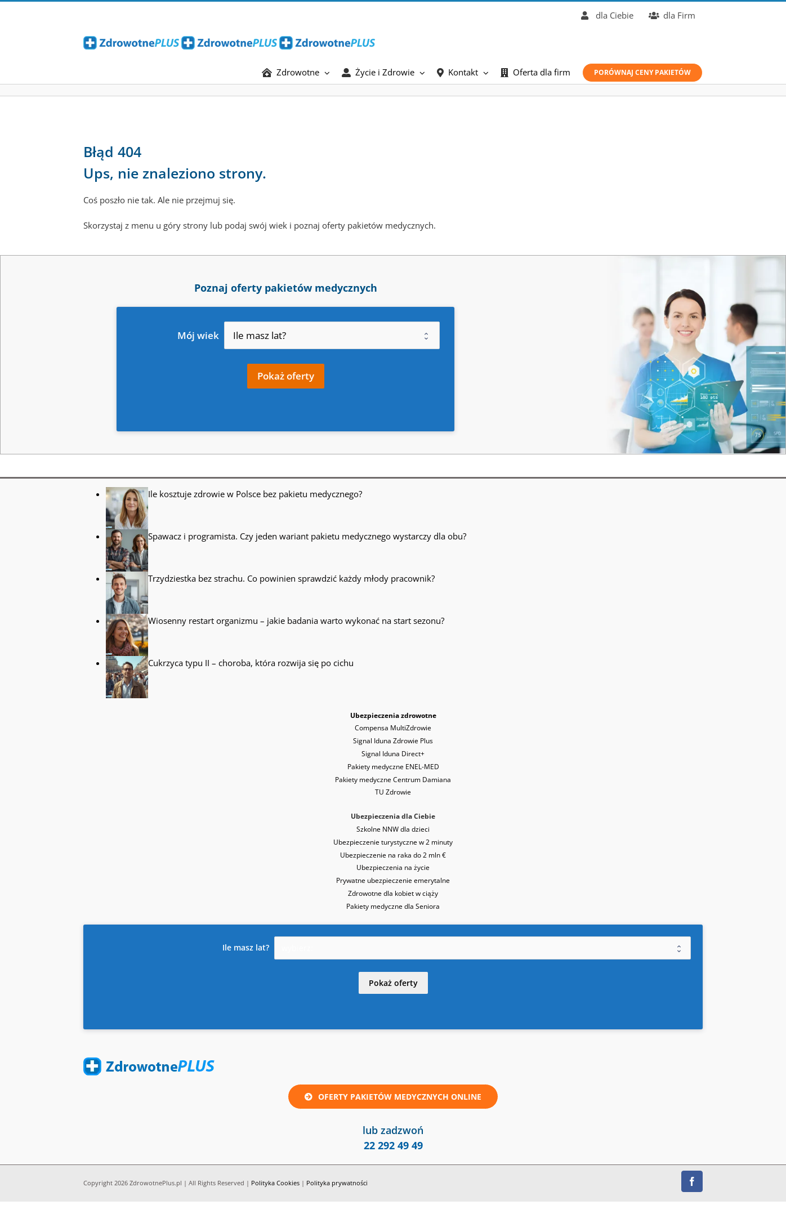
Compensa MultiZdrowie (393, 728)
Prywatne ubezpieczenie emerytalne (393, 880)
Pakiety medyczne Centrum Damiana (393, 779)
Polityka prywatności (337, 1183)
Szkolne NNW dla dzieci (393, 829)
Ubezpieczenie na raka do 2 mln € (393, 855)
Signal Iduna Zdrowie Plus (393, 741)
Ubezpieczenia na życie (393, 867)
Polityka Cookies (275, 1183)
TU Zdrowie (393, 792)
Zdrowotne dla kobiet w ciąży (393, 893)
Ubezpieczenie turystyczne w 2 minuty (393, 842)
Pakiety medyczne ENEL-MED (393, 766)
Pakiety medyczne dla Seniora (393, 906)
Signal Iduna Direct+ (393, 753)
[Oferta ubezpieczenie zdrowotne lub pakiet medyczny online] (393, 1096)
